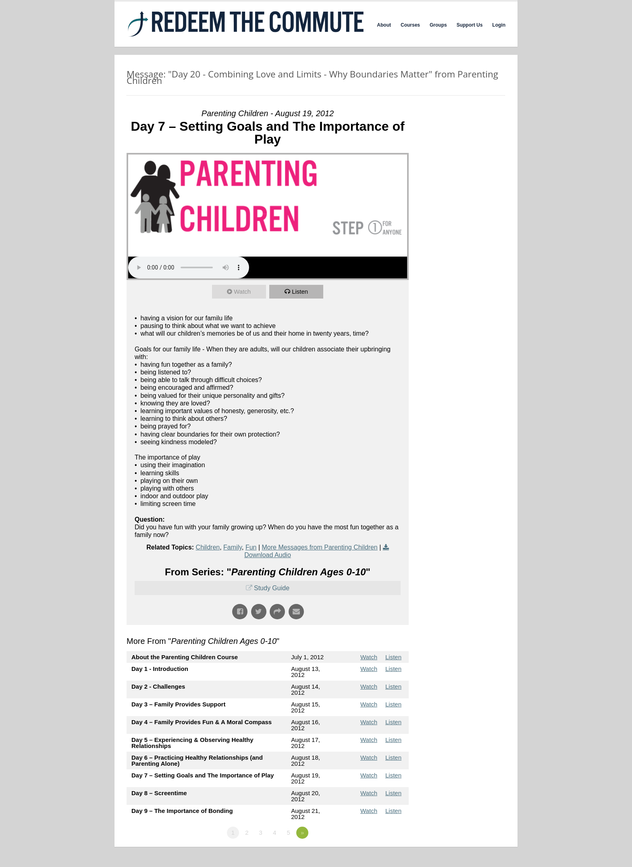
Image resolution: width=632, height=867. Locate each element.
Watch (242, 291)
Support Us (470, 25)
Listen (300, 291)
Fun (251, 547)
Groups (438, 25)
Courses (410, 25)
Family (232, 547)
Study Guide (271, 588)
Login (498, 25)
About (384, 25)
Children (208, 547)
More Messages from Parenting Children (320, 547)
